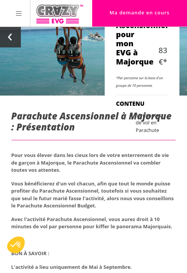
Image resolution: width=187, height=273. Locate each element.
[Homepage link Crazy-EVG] (59, 13)
